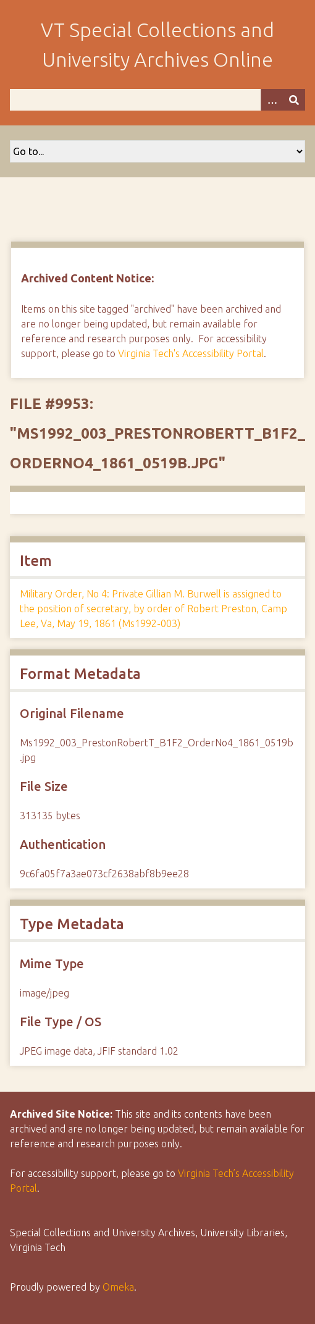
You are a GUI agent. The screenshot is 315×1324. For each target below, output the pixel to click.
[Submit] (294, 100)
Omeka (118, 1286)
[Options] (272, 100)
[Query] (157, 100)
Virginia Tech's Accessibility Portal (191, 353)
